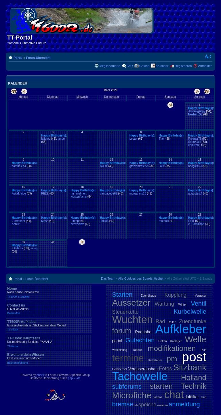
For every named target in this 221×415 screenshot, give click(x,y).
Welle (195, 339)
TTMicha (17, 248)
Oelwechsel (119, 369)
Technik (193, 386)
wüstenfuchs (79, 196)
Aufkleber (180, 329)
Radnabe (143, 332)
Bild (203, 350)
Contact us (49, 309)
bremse (122, 404)
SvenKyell (194, 141)
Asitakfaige (19, 193)
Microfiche (131, 395)
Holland (193, 377)
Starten (122, 294)
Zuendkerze (148, 295)
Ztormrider (18, 221)
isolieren (162, 405)
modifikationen (172, 348)
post (194, 356)
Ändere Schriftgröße (208, 56)
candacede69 (108, 193)
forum (121, 330)
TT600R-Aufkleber (49, 325)
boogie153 (195, 166)
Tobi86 (104, 221)
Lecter (133, 138)
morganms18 (137, 193)
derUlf (16, 224)
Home (49, 292)
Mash (44, 221)
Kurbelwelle (190, 311)
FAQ (130, 66)
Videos (157, 397)
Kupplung (175, 295)
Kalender (162, 66)
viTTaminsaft (196, 224)
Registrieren (183, 66)
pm (172, 358)
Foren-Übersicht (38, 57)
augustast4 (195, 193)
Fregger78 (194, 138)
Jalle (162, 166)
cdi (136, 405)
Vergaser (200, 295)
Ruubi (104, 166)
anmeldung (184, 404)
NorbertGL (195, 114)
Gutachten (140, 340)
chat (174, 395)
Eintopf (75, 221)
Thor (162, 138)
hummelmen (78, 193)
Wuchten (132, 320)
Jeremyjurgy (196, 111)
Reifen (172, 322)
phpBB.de (74, 378)
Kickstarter (155, 360)
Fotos (165, 368)
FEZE (45, 193)
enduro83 (194, 145)
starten (161, 386)
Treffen (162, 341)
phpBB (41, 375)
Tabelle (137, 350)
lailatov (45, 138)
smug (34, 248)
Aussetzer (131, 302)
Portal (18, 57)
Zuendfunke (192, 321)
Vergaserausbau (143, 369)
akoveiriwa (77, 224)
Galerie (144, 66)
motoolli (164, 221)
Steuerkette (125, 312)
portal (117, 341)
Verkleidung (119, 350)
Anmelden (205, 66)
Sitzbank (189, 367)
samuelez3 (19, 166)
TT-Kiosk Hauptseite (49, 342)
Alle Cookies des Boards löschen (141, 278)
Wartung (164, 304)
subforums (127, 386)
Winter (182, 304)
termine (128, 358)
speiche (147, 404)
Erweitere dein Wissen (49, 358)
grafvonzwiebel (139, 166)
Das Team (108, 278)
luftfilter (192, 397)
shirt (203, 397)
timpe (61, 138)
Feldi (191, 221)
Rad (160, 321)
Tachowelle (139, 376)
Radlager (176, 341)
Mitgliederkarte (109, 66)
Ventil (198, 303)
